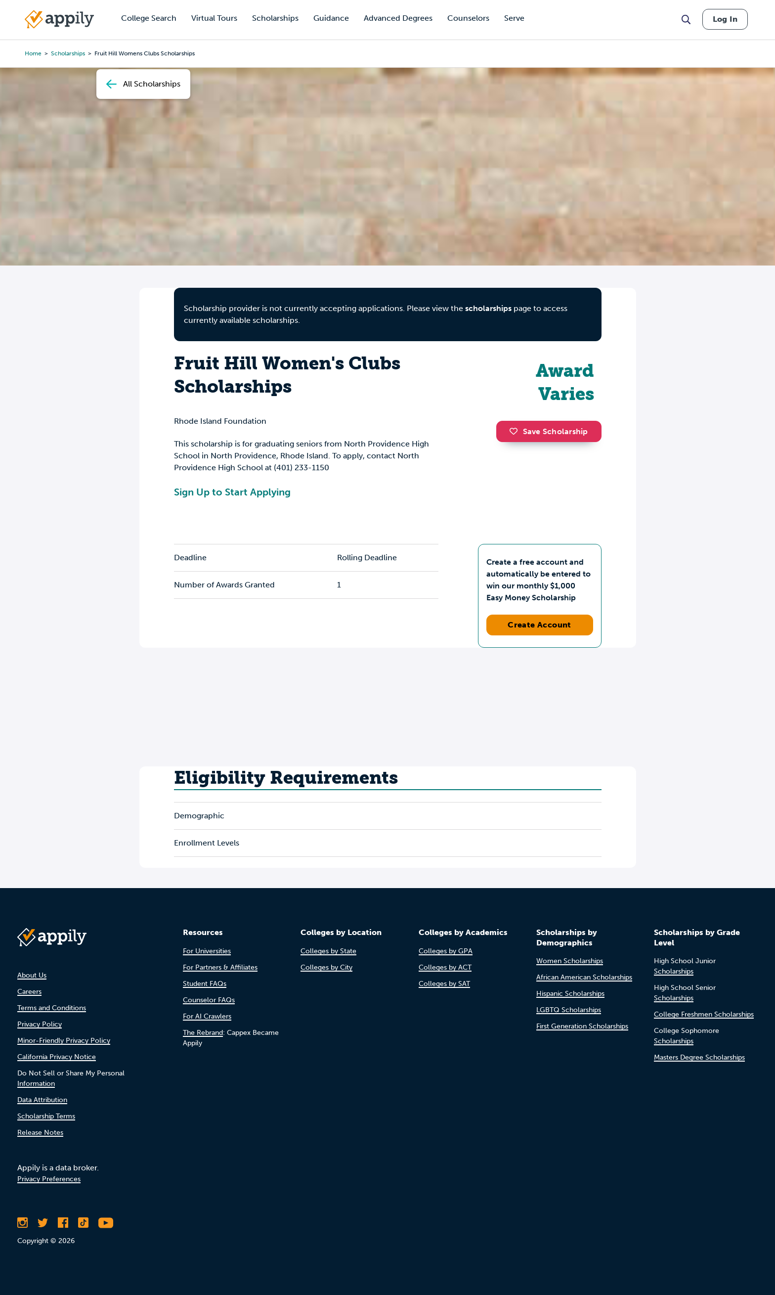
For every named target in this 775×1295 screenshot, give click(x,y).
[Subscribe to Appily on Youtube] (105, 1222)
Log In (725, 19)
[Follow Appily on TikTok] (83, 1222)
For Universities (207, 951)
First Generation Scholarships (582, 1026)
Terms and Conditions (51, 1008)
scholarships (68, 53)
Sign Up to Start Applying (232, 492)
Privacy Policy (39, 1024)
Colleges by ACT (445, 967)
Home (33, 53)
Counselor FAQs (209, 1000)
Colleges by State (328, 951)
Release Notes (40, 1132)
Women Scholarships (569, 961)
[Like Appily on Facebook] (63, 1222)
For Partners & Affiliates (220, 967)
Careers (29, 991)
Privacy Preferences (49, 1179)
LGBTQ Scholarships (568, 1010)
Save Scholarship (549, 431)
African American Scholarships (584, 977)
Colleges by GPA (446, 951)
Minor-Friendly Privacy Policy (63, 1040)
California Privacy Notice (56, 1057)
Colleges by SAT (444, 984)
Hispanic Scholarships (570, 993)
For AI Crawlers (207, 1016)
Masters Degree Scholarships (699, 1057)
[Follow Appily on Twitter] (43, 1222)
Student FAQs (204, 984)
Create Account (539, 624)
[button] (516, 431)
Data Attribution (42, 1100)
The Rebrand (203, 1032)
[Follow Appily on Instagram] (22, 1222)
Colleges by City (326, 967)
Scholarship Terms (46, 1116)
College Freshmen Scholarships (704, 1014)
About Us (31, 975)
